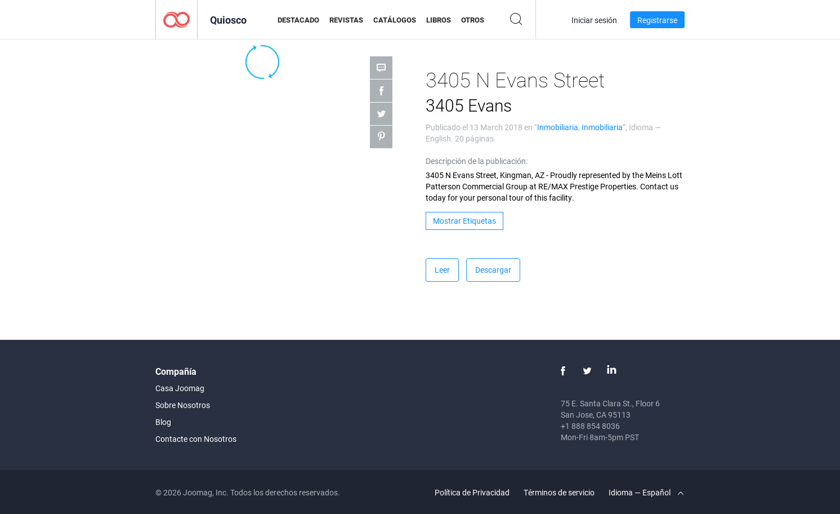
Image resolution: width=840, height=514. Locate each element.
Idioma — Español (646, 492)
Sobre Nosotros (182, 405)
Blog (163, 421)
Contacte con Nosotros (195, 438)
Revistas (346, 20)
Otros (472, 20)
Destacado (298, 20)
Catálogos (394, 20)
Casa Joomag (179, 388)
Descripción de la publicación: (477, 161)
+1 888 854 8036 (590, 425)
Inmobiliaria (557, 127)
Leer (442, 269)
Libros (438, 20)
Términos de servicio (559, 492)
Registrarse (657, 20)
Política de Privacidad (472, 492)
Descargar (493, 269)
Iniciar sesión (594, 20)
